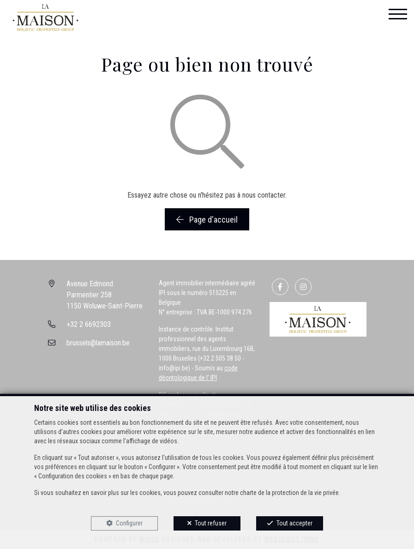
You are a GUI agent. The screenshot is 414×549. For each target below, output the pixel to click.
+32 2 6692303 (88, 324)
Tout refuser (211, 523)
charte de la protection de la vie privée (289, 492)
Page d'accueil (207, 219)
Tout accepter (294, 523)
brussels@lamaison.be (98, 342)
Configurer (129, 523)
